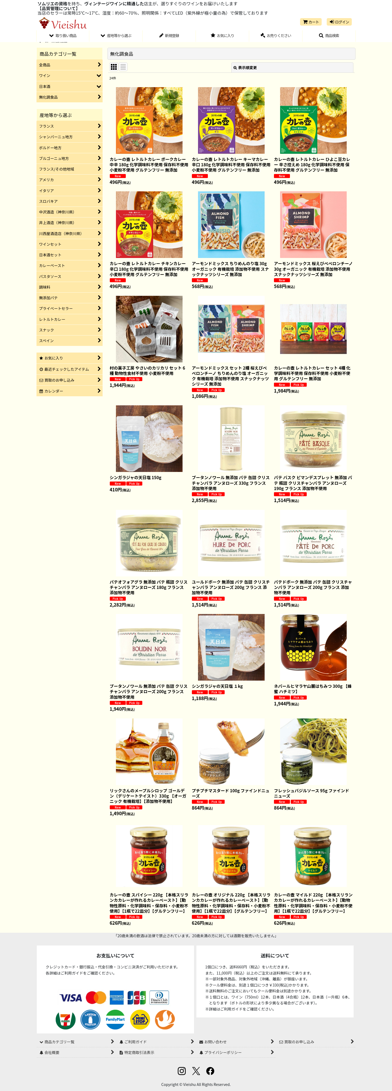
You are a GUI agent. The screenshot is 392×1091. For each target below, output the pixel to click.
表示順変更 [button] (245, 67)
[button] (329, 36)
